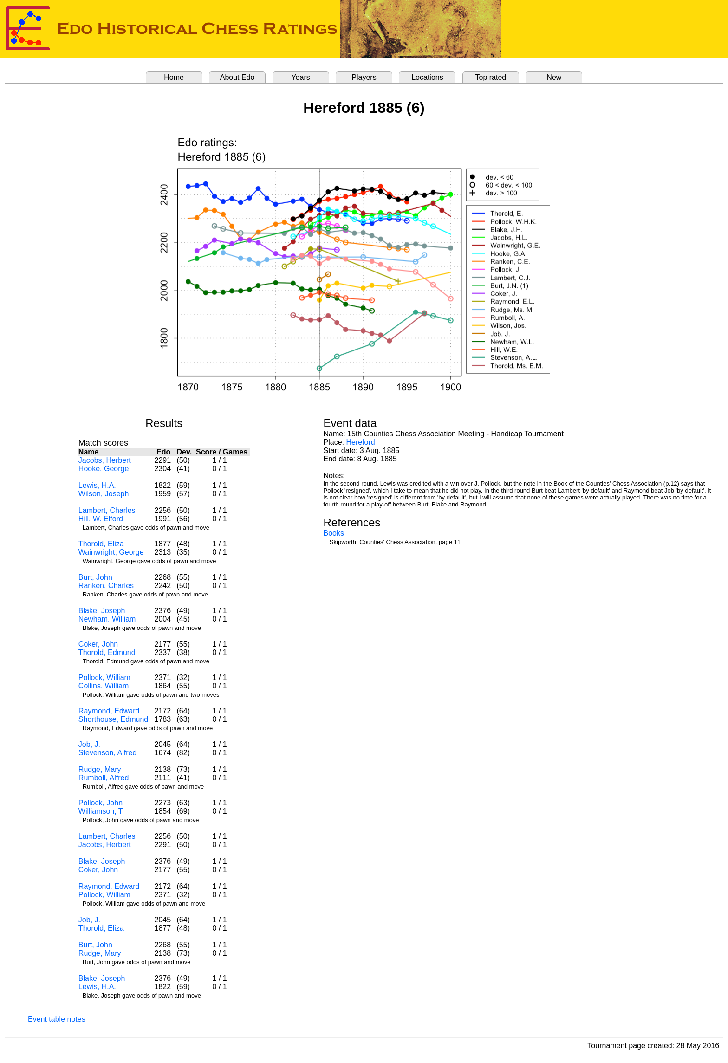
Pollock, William (104, 677)
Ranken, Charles (106, 586)
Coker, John (98, 644)
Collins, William (103, 686)
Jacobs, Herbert (104, 460)
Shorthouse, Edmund (113, 719)
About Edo (237, 77)
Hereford (360, 442)
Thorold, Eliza (101, 544)
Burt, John (95, 577)
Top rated (491, 77)
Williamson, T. (101, 811)
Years (300, 77)
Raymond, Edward (109, 711)
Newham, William (107, 619)
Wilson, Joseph (103, 494)
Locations (427, 77)
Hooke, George (103, 469)
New (553, 77)
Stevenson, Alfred (107, 753)
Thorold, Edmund (107, 652)
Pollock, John (100, 803)
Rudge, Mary (99, 769)
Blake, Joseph (101, 611)
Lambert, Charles (107, 510)
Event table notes (56, 1019)
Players (363, 77)
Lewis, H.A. (97, 485)
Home (174, 77)
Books (334, 533)
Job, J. (89, 744)
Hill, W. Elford (100, 519)
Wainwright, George (111, 552)
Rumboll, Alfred (103, 778)
